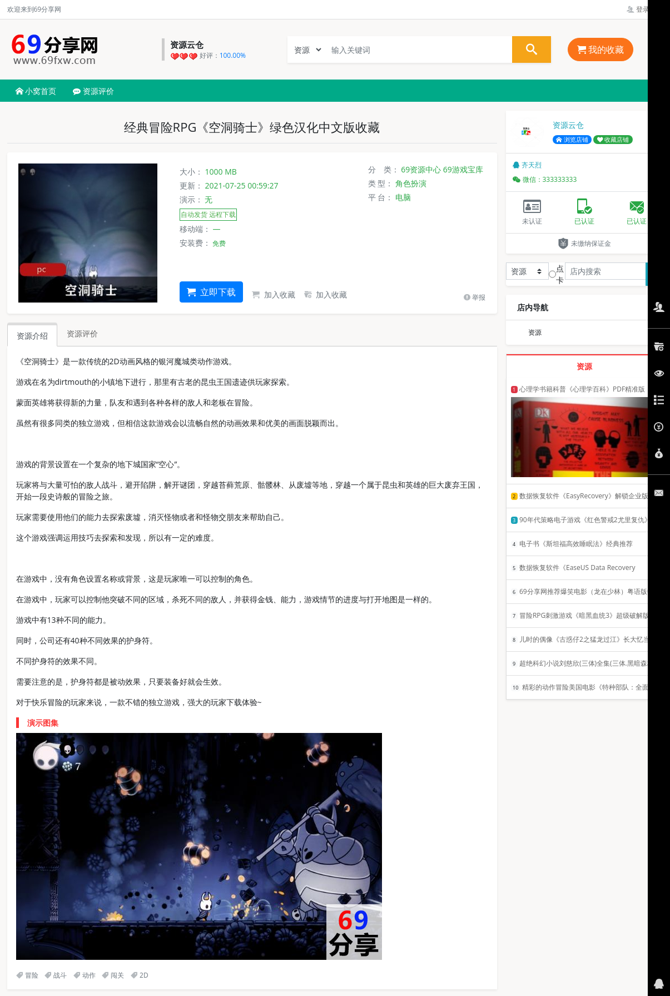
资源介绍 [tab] (32, 335)
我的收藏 (600, 49)
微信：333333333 (545, 179)
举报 (474, 297)
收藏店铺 (613, 139)
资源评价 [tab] (82, 333)
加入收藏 (273, 294)
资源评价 (93, 91)
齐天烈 (527, 165)
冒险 (27, 975)
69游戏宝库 (463, 169)
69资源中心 (421, 169)
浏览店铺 (572, 139)
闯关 (113, 975)
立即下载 (211, 292)
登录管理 (645, 9)
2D (139, 975)
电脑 (403, 197)
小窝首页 (36, 91)
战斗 (55, 975)
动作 (84, 975)
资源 (535, 332)
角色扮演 (410, 183)
